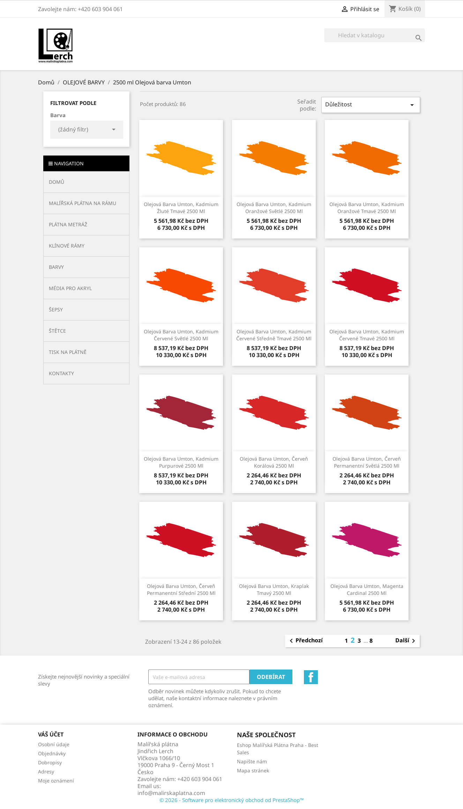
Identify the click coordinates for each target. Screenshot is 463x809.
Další (406, 641)
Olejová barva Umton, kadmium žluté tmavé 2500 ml (181, 207)
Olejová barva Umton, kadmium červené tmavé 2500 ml (366, 335)
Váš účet (51, 734)
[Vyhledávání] (374, 35)
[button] (86, 203)
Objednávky (52, 753)
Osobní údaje (53, 744)
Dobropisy (50, 762)
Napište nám (252, 761)
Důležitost (370, 104)
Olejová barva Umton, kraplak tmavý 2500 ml (274, 589)
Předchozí (305, 641)
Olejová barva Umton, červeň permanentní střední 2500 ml (181, 589)
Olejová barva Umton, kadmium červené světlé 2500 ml (181, 335)
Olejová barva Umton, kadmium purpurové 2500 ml (181, 462)
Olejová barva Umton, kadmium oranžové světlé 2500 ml (274, 207)
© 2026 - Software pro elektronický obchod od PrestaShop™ (231, 799)
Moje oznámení (56, 780)
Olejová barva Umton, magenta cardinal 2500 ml (366, 589)
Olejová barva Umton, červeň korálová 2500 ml (274, 462)
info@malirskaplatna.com (171, 793)
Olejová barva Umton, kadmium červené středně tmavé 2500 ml (274, 335)
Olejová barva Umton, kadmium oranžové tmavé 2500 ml (366, 207)
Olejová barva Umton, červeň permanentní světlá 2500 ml (367, 462)
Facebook (311, 677)
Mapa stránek (253, 770)
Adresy (46, 771)
